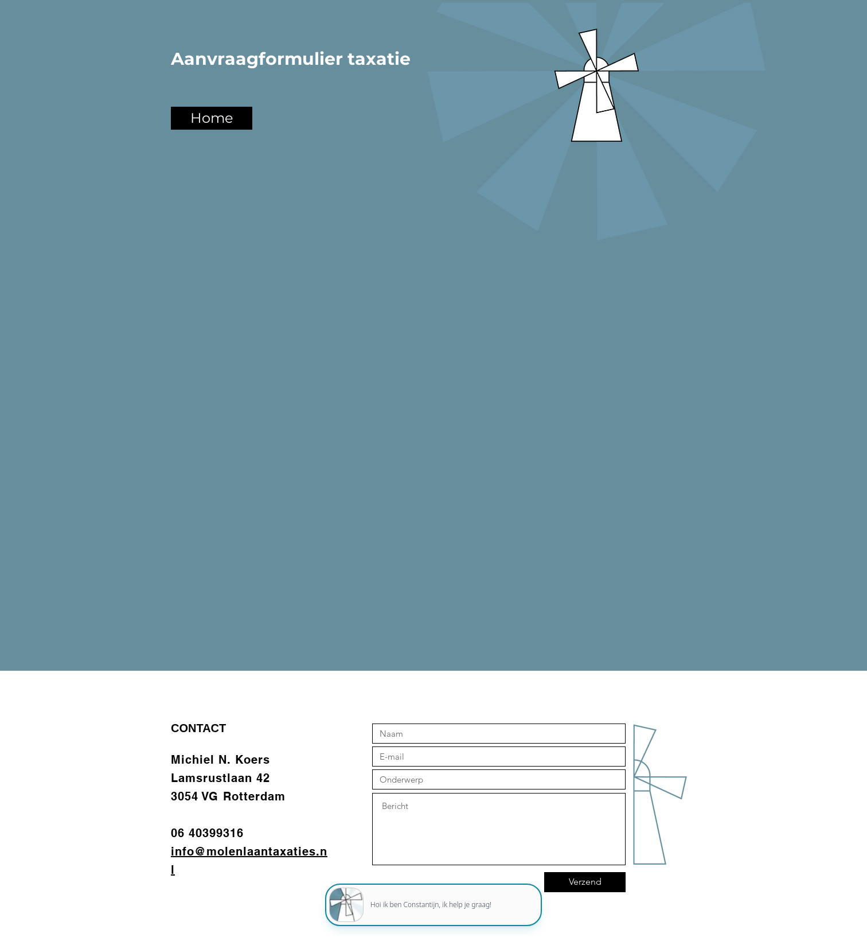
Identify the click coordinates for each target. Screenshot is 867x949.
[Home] (211, 118)
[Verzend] (585, 882)
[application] (433, 897)
